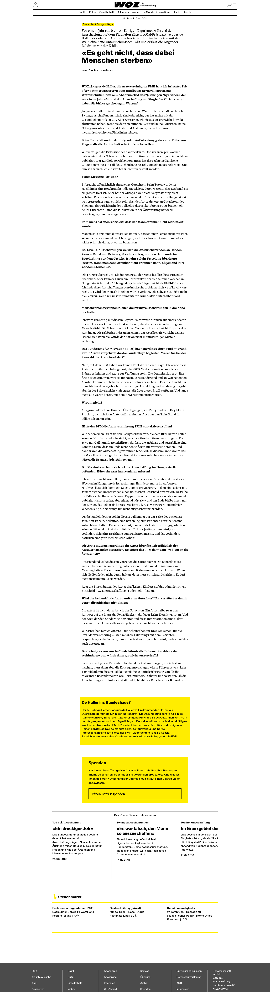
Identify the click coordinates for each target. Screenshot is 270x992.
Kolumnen (123, 12)
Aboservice (110, 977)
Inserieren (109, 983)
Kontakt (144, 971)
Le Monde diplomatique (156, 12)
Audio (177, 12)
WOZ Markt (110, 989)
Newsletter (38, 989)
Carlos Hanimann (101, 70)
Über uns (145, 977)
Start (34, 971)
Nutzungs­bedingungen (189, 971)
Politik (82, 12)
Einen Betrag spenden (108, 794)
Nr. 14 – (135, 18)
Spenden (145, 989)
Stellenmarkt (69, 897)
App (34, 983)
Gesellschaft (106, 12)
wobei (135, 12)
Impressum (182, 989)
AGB (179, 983)
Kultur (92, 12)
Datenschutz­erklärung (188, 977)
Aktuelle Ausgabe (41, 977)
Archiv (187, 12)
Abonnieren (110, 971)
